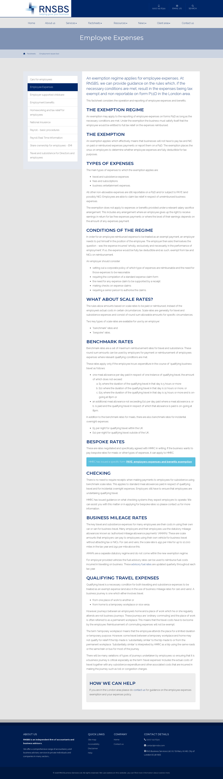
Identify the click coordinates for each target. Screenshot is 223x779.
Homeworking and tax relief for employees (47, 112)
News (142, 23)
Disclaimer (93, 748)
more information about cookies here (154, 773)
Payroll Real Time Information (46, 137)
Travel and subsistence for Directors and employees (52, 155)
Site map (92, 739)
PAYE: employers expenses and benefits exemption (159, 461)
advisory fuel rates (141, 564)
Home (31, 23)
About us (50, 23)
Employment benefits (42, 102)
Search (193, 7)
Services (71, 23)
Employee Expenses (41, 87)
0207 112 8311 (158, 7)
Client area (163, 23)
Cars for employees (41, 79)
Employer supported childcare (47, 94)
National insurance (40, 122)
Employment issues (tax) (49, 54)
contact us (139, 689)
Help (90, 753)
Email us (177, 7)
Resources (120, 23)
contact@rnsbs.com (155, 745)
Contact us (188, 23)
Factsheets (95, 23)
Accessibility (93, 744)
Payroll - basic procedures (44, 130)
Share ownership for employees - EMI (51, 145)
